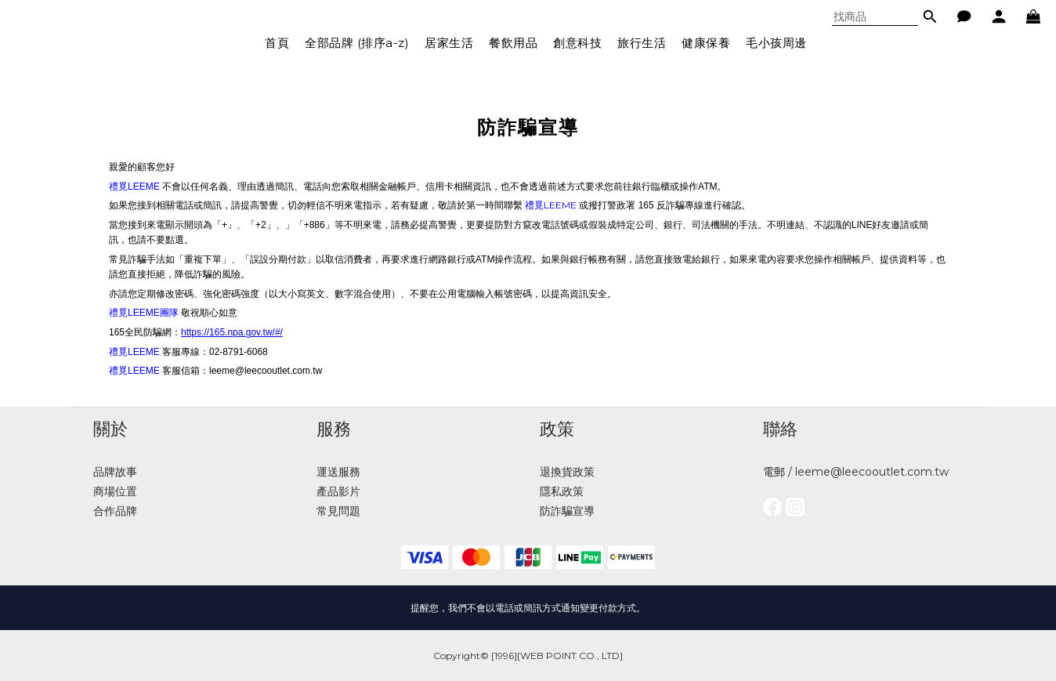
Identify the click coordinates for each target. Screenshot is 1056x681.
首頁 (277, 42)
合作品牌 (115, 511)
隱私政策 (562, 491)
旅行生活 (641, 42)
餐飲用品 (513, 42)
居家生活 (449, 42)
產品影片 (338, 491)
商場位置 (115, 491)
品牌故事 (115, 472)
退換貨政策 (567, 472)
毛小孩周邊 (776, 42)
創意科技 (577, 42)
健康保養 (706, 42)
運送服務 (338, 472)
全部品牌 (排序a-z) (357, 42)
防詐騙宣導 (567, 511)
